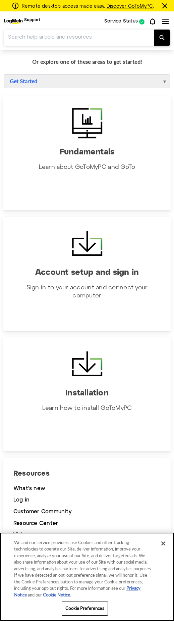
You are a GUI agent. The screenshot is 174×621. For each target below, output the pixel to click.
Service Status (121, 21)
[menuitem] (22, 21)
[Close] (163, 543)
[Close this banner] (165, 5)
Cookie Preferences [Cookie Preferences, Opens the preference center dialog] (84, 608)
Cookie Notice (56, 595)
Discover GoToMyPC (130, 6)
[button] (153, 22)
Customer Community (42, 511)
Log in (21, 500)
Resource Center (35, 523)
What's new (29, 488)
